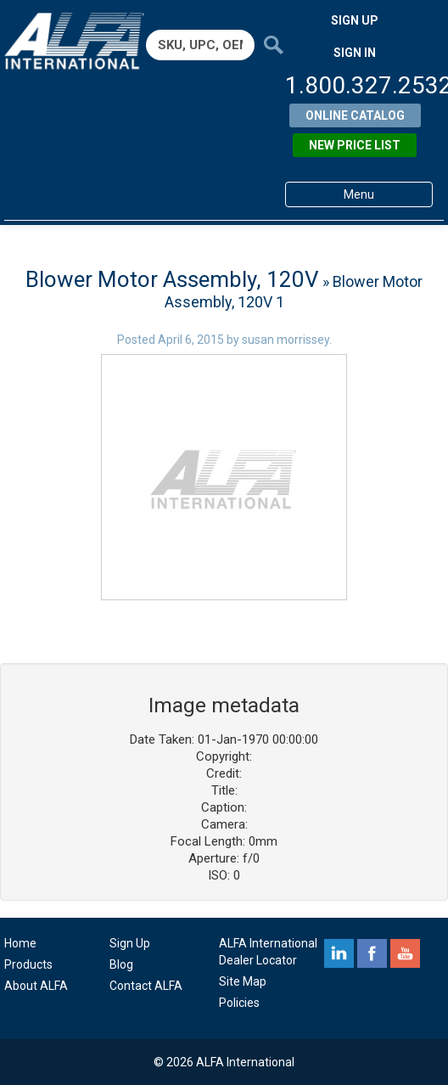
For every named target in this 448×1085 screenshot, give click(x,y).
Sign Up (129, 943)
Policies (239, 1002)
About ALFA (36, 985)
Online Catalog (355, 115)
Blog (121, 964)
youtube (405, 953)
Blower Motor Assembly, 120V (172, 279)
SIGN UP (354, 20)
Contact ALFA (145, 985)
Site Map (242, 981)
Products (28, 964)
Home (20, 943)
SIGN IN (354, 52)
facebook (372, 953)
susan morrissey (285, 339)
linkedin (339, 953)
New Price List (354, 145)
